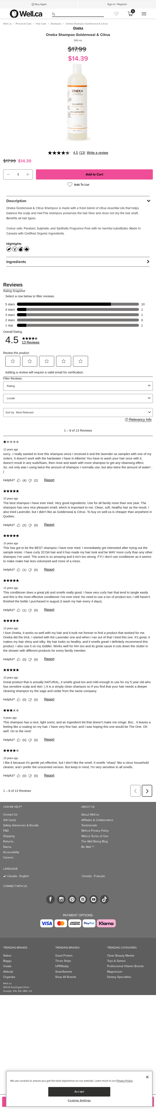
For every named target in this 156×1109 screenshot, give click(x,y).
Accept (79, 1092)
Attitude (8, 971)
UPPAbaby (62, 966)
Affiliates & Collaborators (97, 820)
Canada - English (18, 876)
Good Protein (64, 955)
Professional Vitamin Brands (125, 966)
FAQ (6, 830)
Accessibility (11, 852)
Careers (8, 857)
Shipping (9, 836)
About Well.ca (90, 814)
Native (7, 955)
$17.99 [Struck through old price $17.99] (77, 49)
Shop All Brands (65, 977)
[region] (79, 1089)
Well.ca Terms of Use (94, 836)
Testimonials (89, 825)
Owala (7, 966)
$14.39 (78, 58)
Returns (8, 841)
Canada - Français (93, 876)
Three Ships (63, 961)
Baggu (7, 961)
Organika (9, 977)
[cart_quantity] (18, 174)
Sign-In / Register (117, 4)
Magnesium (114, 971)
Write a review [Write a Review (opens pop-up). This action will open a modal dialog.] (97, 153)
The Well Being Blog (94, 841)
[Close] (147, 1077)
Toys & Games (116, 961)
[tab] (78, 201)
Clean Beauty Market (120, 955)
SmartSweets (63, 971)
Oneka (78, 28)
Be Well (87, 847)
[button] (8, 174)
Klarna (7, 847)
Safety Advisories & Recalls (21, 825)
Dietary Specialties (119, 977)
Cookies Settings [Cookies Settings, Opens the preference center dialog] (79, 1100)
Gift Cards (9, 820)
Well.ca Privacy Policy (95, 830)
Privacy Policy (124, 1081)
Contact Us (10, 814)
